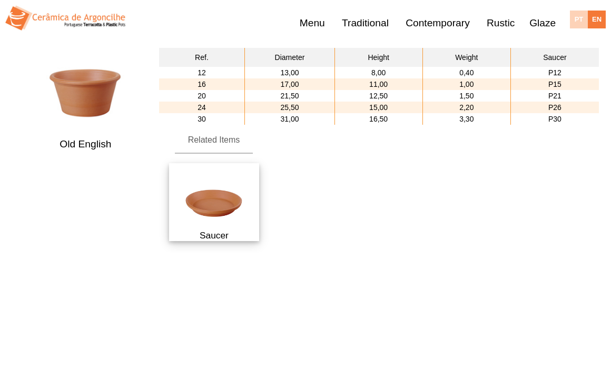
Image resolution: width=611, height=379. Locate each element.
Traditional (365, 22)
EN (597, 19)
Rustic (501, 22)
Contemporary (438, 22)
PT (579, 19)
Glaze (542, 22)
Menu (312, 22)
